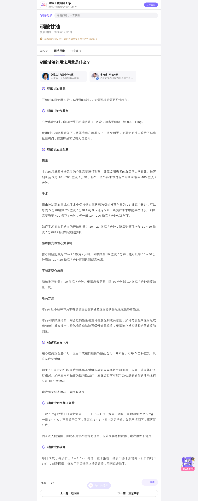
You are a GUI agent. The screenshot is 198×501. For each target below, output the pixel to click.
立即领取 (151, 4)
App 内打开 (101, 480)
